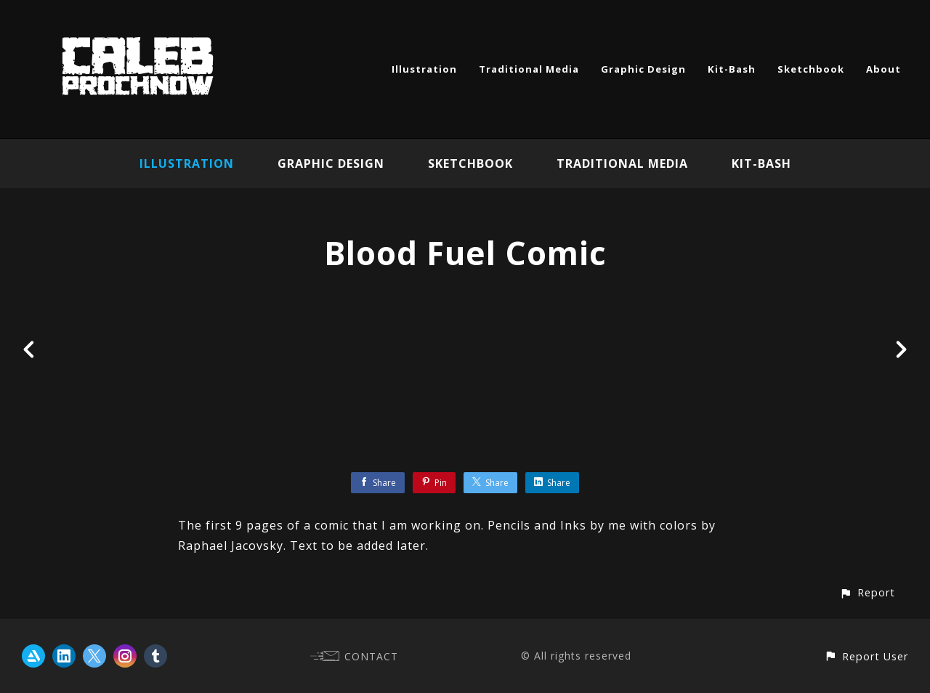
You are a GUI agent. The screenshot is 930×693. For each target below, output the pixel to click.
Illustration (424, 69)
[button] (867, 592)
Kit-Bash (732, 69)
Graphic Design (643, 69)
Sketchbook (810, 69)
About (883, 69)
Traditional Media (529, 69)
